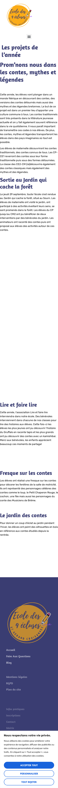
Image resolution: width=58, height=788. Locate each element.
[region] (29, 759)
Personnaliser (29, 773)
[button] (29, 36)
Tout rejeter (29, 782)
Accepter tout (29, 765)
